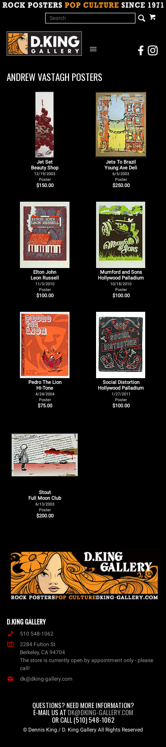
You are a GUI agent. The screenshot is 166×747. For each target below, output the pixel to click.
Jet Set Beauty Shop (44, 170)
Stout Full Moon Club (44, 501)
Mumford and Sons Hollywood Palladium (121, 280)
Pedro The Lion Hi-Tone (45, 390)
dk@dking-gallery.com (40, 679)
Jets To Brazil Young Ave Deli (120, 170)
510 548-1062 (30, 634)
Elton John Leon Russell (45, 280)
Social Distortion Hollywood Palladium (121, 390)
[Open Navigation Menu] (94, 49)
